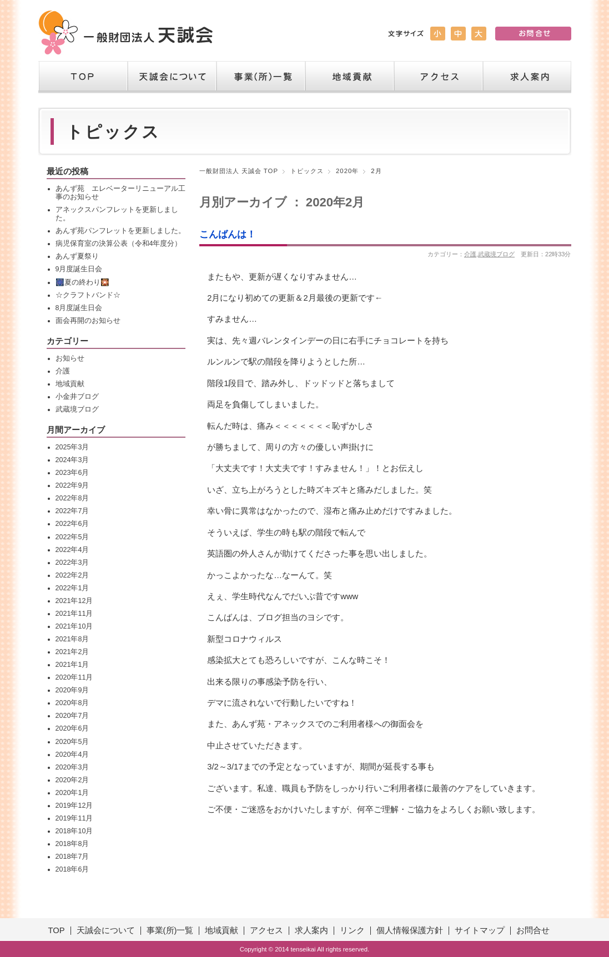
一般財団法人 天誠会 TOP (239, 171)
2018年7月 (72, 856)
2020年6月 (72, 728)
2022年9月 (72, 485)
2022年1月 (72, 588)
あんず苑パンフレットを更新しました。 (120, 231)
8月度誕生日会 (79, 308)
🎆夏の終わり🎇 (82, 282)
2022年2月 (72, 575)
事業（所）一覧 (260, 77)
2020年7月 (72, 716)
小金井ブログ (77, 397)
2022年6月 (72, 524)
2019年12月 (74, 805)
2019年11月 (74, 818)
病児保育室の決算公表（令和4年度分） (119, 243)
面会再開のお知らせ (88, 321)
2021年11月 (74, 613)
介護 (470, 254)
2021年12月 (74, 601)
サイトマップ (480, 930)
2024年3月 (72, 460)
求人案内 (526, 77)
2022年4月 (72, 550)
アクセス (438, 77)
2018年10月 (74, 831)
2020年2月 (72, 780)
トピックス (307, 171)
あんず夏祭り (77, 256)
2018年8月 (72, 844)
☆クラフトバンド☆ (88, 295)
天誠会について (171, 77)
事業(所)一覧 (170, 930)
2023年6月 (72, 473)
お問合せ (533, 930)
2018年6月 (72, 869)
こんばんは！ (227, 234)
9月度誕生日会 (79, 269)
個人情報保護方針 (409, 930)
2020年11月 (74, 677)
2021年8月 (72, 639)
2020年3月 (72, 767)
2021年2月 (72, 652)
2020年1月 (72, 793)
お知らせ (70, 358)
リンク (352, 930)
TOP (82, 77)
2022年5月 (72, 537)
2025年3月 (72, 447)
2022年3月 (72, 562)
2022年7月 (72, 511)
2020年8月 (72, 703)
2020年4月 (72, 754)
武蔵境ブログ (496, 254)
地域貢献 (349, 77)
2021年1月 (72, 665)
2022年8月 (72, 498)
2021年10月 (74, 626)
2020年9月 (72, 690)
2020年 (347, 171)
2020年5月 (72, 742)
